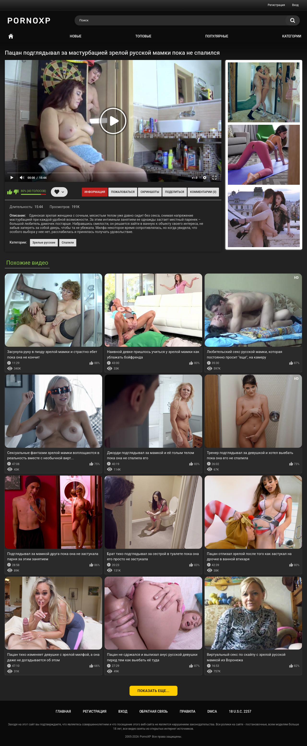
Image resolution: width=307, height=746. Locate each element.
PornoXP (145, 736)
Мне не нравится (15, 192)
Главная (11, 36)
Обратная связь (153, 711)
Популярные (216, 36)
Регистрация (276, 5)
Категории (291, 36)
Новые (75, 36)
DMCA (212, 711)
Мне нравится (9, 192)
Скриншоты (150, 192)
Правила (187, 711)
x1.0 (194, 177)
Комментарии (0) (203, 192)
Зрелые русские (43, 242)
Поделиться (174, 192)
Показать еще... (153, 691)
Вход (295, 5)
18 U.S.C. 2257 (240, 711)
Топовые (143, 36)
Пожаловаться (123, 192)
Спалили (68, 242)
